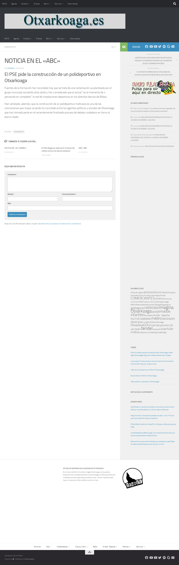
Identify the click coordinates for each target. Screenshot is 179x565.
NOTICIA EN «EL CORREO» (16, 148)
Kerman (11, 68)
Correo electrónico (69, 194)
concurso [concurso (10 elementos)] (168, 299)
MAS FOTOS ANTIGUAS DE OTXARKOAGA (159, 146)
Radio (95, 547)
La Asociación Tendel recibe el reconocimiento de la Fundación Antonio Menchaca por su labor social (152, 362)
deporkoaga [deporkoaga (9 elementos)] (164, 302)
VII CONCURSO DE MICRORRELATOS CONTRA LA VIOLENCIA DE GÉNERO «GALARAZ (149, 137)
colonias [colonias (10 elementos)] (162, 295)
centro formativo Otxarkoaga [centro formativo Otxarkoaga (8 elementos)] (149, 296)
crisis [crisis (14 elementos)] (140, 301)
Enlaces (37, 4)
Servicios (58, 4)
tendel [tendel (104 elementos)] (147, 328)
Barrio (46, 4)
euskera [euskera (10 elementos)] (151, 305)
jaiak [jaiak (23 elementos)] (154, 311)
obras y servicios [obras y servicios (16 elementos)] (146, 322)
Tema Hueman (29, 559)
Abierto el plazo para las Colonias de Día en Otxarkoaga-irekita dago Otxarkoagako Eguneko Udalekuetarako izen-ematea (152, 354)
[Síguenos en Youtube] (151, 46)
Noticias (126, 547)
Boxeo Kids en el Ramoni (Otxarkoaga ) (144, 376)
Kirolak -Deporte (109, 547)
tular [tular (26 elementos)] (163, 329)
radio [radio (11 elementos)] (133, 329)
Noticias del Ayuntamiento (142, 392)
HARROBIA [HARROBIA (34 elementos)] (151, 308)
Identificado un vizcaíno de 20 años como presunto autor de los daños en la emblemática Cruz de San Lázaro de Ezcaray (152, 408)
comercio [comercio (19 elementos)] (160, 298)
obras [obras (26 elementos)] (134, 322)
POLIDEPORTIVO (19, 132)
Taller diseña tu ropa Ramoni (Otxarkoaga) (145, 382)
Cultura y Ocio (80, 547)
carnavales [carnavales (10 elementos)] (135, 295)
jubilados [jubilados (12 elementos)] (149, 315)
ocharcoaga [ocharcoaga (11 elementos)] (159, 322)
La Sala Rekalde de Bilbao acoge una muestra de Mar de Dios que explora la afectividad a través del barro (153, 434)
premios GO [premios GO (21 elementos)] (166, 325)
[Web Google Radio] (168, 46)
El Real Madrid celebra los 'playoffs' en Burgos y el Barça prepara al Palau (153, 425)
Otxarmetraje (73, 4)
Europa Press (136, 402)
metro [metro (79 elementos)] (156, 318)
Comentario (12, 175)
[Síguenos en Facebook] (146, 46)
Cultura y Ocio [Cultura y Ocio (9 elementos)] (148, 302)
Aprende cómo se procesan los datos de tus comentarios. (59, 224)
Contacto (24, 4)
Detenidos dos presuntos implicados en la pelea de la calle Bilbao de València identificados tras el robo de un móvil (153, 443)
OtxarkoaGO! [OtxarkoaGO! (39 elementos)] (139, 325)
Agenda (14, 4)
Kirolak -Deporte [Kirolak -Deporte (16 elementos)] (161, 315)
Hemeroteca (10, 47)
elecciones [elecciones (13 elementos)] (135, 304)
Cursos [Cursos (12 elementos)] (157, 302)
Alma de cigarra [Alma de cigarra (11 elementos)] (137, 292)
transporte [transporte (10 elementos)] (157, 329)
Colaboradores (62, 547)
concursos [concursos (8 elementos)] (134, 302)
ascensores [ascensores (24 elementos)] (150, 292)
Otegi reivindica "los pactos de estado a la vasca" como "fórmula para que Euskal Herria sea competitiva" (152, 417)
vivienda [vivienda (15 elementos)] (153, 332)
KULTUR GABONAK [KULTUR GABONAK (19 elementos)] (141, 318)
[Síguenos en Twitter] (159, 46)
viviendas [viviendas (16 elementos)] (161, 332)
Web (9, 203)
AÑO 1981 (83, 148)
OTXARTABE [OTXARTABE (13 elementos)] (154, 325)
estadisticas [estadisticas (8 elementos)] (144, 305)
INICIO (4, 4)
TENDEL (133, 347)
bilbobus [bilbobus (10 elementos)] (172, 293)
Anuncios (37, 547)
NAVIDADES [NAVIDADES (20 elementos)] (168, 318)
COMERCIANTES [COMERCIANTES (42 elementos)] (143, 298)
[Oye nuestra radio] (164, 46)
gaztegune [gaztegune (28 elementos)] (137, 308)
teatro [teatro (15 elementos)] (138, 329)
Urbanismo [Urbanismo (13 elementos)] (144, 332)
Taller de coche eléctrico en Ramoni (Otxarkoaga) (147, 370)
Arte (47, 547)
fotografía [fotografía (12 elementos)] (159, 304)
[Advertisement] (150, 512)
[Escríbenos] (172, 46)
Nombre (11, 194)
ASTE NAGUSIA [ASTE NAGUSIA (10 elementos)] (163, 293)
